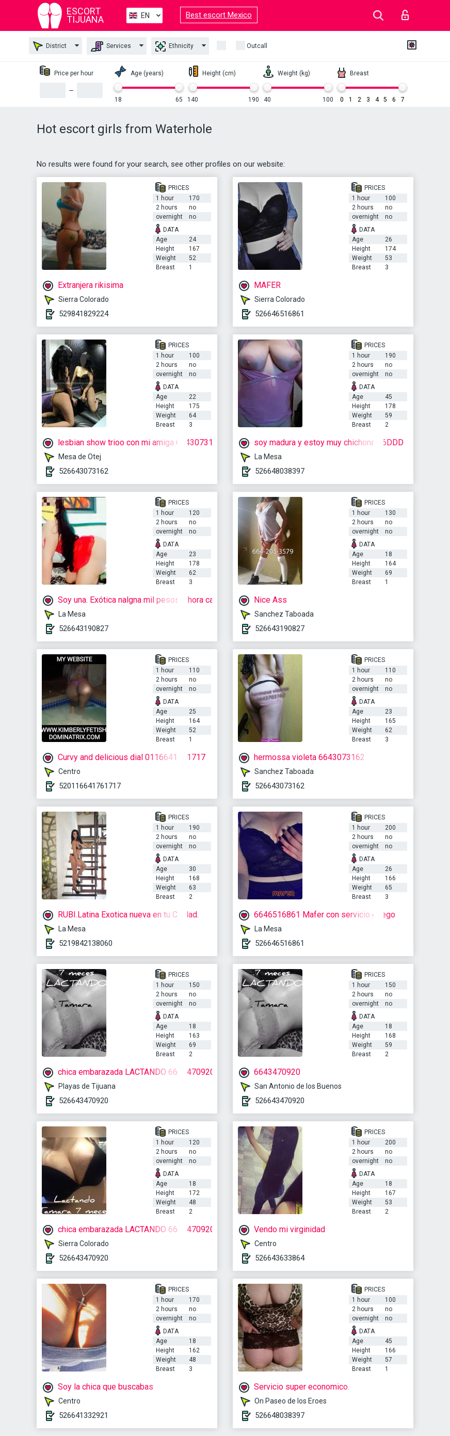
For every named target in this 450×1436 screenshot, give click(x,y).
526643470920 (83, 1100)
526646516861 (279, 313)
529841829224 (83, 313)
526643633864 (279, 1258)
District (50, 46)
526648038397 (279, 471)
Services (111, 46)
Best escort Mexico (219, 15)
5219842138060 (85, 943)
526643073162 (83, 471)
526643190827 (83, 628)
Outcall (257, 46)
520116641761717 (90, 785)
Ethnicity (174, 46)
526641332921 (83, 1415)
